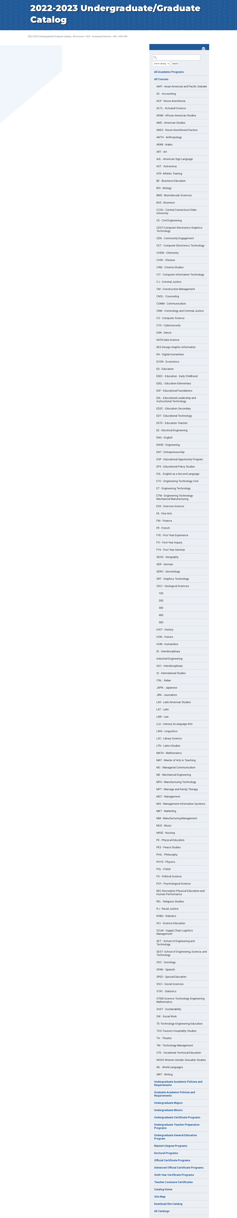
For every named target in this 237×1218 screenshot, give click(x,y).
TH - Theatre (164, 1038)
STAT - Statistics (166, 991)
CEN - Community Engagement (175, 238)
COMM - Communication (171, 303)
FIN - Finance (164, 520)
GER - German (164, 564)
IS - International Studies (171, 673)
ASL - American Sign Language (174, 159)
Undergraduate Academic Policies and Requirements (178, 1083)
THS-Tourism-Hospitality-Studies (176, 1030)
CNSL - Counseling (167, 296)
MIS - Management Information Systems (180, 803)
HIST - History (164, 629)
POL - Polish (163, 869)
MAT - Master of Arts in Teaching (176, 760)
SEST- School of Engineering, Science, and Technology (181, 953)
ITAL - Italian (163, 680)
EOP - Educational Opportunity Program (179, 459)
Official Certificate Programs (172, 1160)
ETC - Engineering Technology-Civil (177, 481)
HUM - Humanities (167, 644)
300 (161, 607)
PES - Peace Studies (168, 847)
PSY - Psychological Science (173, 883)
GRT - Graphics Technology (172, 578)
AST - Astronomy (166, 166)
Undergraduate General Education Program (175, 1137)
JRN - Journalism (166, 694)
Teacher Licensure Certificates (173, 1182)
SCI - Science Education (170, 923)
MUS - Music (164, 825)
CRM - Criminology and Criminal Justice (180, 310)
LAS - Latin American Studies (173, 702)
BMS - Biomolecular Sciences (174, 195)
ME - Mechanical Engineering (173, 774)
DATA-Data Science (167, 339)
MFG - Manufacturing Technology (176, 782)
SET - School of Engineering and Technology (175, 942)
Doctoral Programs (166, 1153)
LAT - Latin (162, 709)
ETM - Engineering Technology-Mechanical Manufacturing (175, 497)
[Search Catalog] (176, 57)
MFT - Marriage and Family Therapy (177, 789)
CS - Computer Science (170, 318)
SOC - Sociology (166, 962)
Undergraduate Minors (168, 1110)
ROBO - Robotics (166, 916)
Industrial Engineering (169, 658)
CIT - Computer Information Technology (180, 274)
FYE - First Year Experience (172, 535)
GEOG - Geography (167, 557)
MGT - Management (168, 796)
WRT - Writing (164, 1074)
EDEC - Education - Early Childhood (177, 376)
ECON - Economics (167, 361)
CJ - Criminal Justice (168, 281)
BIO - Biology (164, 188)
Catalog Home (163, 1189)
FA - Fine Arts (164, 513)
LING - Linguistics (167, 731)
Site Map (159, 1196)
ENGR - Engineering (168, 444)
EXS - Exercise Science (170, 506)
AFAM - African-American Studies (176, 115)
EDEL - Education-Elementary (173, 383)
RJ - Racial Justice (167, 908)
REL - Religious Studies (170, 901)
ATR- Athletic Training (169, 173)
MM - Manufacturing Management (176, 818)
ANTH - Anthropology (169, 137)
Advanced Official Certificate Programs (178, 1167)
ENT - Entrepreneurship (170, 452)
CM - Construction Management (175, 289)
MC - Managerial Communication (175, 767)
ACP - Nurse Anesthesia (170, 101)
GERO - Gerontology (168, 571)
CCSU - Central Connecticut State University (176, 211)
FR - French (163, 528)
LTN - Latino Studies (168, 745)
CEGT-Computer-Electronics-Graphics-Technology (179, 229)
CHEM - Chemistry (167, 252)
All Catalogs (161, 1211)
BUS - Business (165, 202)
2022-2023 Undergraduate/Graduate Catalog (49, 36)
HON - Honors (164, 636)
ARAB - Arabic (164, 144)
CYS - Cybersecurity (168, 325)
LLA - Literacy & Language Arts (174, 724)
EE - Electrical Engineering (171, 430)
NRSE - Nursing (165, 832)
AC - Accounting (166, 93)
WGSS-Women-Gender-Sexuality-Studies (181, 1059)
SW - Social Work (166, 1016)
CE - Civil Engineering (169, 220)
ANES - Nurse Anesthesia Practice (177, 130)
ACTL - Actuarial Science (171, 108)
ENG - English (164, 437)
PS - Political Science (169, 876)
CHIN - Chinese (165, 260)
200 (161, 600)
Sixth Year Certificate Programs (174, 1174)
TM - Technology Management (174, 1045)
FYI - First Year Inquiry (169, 542)
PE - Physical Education (170, 840)
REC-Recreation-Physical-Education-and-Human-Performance (180, 892)
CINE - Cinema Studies (170, 267)
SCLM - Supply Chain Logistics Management (174, 932)
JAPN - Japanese (166, 687)
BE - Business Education (171, 180)
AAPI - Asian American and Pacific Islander (181, 86)
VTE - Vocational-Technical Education (178, 1052)
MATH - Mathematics (169, 753)
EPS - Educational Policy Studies (175, 466)
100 (161, 593)
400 (115, 36)
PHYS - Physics (165, 861)
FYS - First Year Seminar (170, 549)
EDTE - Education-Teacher (172, 423)
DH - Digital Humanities (170, 354)
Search (175, 64)
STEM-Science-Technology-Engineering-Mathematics (180, 1000)
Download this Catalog (168, 1203)
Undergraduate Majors (168, 1102)
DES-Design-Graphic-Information (176, 347)
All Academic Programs (169, 71)
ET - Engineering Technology (173, 488)
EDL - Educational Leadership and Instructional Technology (176, 399)
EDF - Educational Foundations (174, 390)
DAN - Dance (163, 332)
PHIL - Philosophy (167, 854)
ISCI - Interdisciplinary (169, 665)
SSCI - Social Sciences (170, 984)
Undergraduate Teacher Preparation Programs (177, 1126)
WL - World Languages (169, 1067)
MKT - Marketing (166, 811)
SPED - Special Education (171, 976)
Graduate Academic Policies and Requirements (174, 1094)
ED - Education (165, 368)
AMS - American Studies (170, 122)
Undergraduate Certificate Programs (177, 1117)
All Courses (78, 36)
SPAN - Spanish (165, 969)
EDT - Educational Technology (174, 415)
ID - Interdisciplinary (168, 651)
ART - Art (161, 151)
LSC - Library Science (169, 738)
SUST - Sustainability (168, 1009)
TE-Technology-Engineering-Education (179, 1023)
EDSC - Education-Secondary (173, 408)
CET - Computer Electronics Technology (180, 245)
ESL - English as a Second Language (177, 473)
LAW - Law (162, 716)
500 (161, 622)
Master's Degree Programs (170, 1145)
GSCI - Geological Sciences (98, 36)
